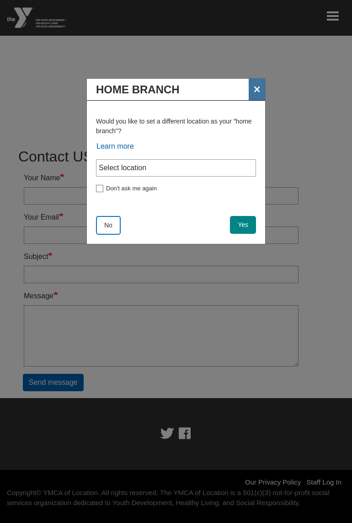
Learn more (115, 146)
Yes (243, 224)
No (108, 225)
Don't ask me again (131, 188)
